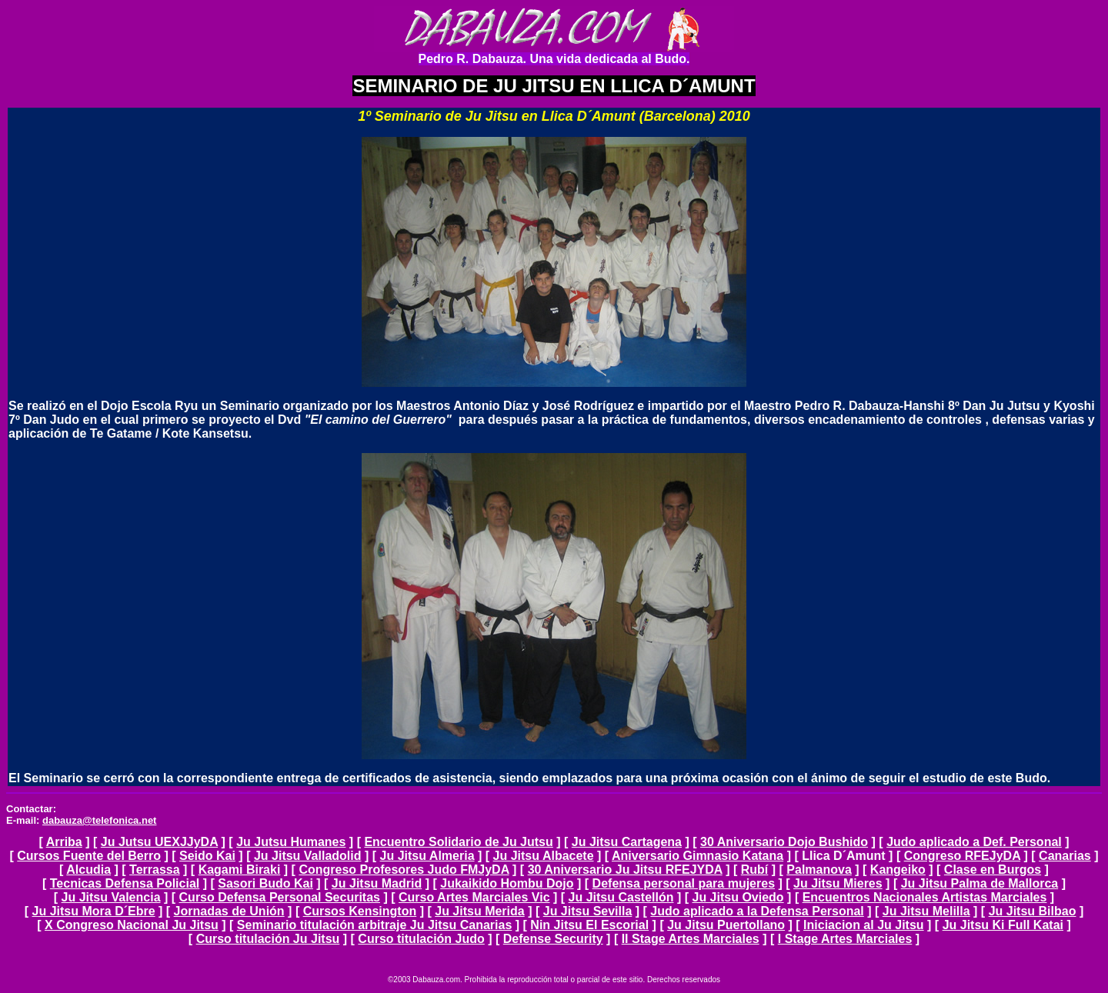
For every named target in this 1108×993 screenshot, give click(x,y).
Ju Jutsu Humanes (290, 841)
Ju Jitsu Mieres (838, 883)
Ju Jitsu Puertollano (726, 924)
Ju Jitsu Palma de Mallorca (980, 883)
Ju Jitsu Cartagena (627, 841)
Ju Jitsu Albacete (543, 855)
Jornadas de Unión (229, 911)
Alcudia (88, 869)
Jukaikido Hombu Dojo (506, 883)
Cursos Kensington (360, 911)
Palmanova (818, 869)
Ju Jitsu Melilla (926, 911)
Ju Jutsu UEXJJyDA (159, 841)
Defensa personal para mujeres (683, 883)
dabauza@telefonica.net (99, 820)
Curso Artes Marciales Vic (474, 897)
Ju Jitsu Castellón (621, 897)
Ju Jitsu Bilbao (1032, 911)
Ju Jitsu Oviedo (738, 897)
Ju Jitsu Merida (479, 911)
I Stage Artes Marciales (845, 938)
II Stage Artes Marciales (690, 938)
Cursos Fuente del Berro (89, 855)
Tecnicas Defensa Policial (124, 883)
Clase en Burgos (992, 869)
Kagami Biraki (240, 869)
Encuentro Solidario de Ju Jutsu (458, 841)
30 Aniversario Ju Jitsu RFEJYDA (625, 869)
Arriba (64, 841)
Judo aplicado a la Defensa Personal (756, 911)
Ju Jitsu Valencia (111, 897)
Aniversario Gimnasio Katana (697, 855)
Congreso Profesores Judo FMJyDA (404, 869)
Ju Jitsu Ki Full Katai (1003, 924)
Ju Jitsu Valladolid (308, 855)
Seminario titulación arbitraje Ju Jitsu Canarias (374, 924)
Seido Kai (207, 855)
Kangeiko (898, 869)
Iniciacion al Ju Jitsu (863, 924)
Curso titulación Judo (421, 938)
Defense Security (553, 938)
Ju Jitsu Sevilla (587, 911)
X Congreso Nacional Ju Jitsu (132, 924)
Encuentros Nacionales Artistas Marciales (925, 897)
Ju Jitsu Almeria (427, 855)
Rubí (755, 869)
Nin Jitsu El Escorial (589, 924)
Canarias (1065, 855)
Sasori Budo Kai (265, 883)
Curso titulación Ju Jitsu (268, 938)
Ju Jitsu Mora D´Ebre (93, 911)
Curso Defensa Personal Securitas (279, 897)
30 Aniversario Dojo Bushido (784, 841)
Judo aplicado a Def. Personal (974, 841)
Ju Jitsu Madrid (377, 883)
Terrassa (154, 869)
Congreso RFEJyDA (962, 855)
